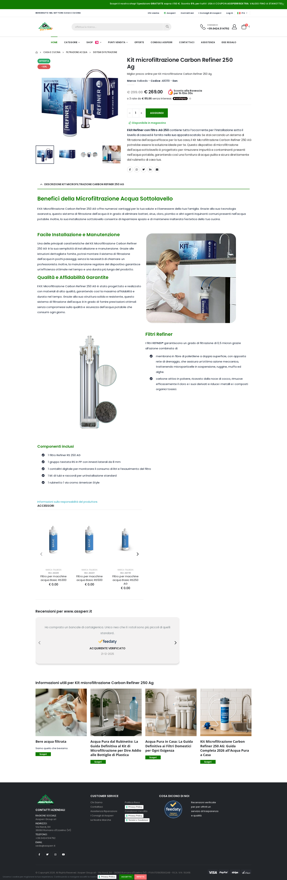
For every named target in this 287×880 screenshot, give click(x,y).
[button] (244, 26)
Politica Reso (132, 802)
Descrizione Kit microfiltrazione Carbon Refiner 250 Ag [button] (84, 184)
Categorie (70, 42)
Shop (92, 42)
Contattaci (187, 13)
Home (54, 42)
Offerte (139, 42)
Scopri (43, 754)
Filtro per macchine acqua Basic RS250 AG (125, 580)
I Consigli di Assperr (209, 13)
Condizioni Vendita (136, 811)
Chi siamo (153, 13)
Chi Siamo (96, 802)
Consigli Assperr (161, 42)
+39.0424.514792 (218, 28)
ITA (241, 13)
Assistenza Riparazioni (103, 811)
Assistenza (208, 42)
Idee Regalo (228, 42)
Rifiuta (140, 876)
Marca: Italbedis (53, 570)
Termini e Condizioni (138, 820)
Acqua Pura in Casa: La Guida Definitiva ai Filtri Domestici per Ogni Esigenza (169, 746)
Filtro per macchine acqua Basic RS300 (53, 578)
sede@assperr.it (45, 845)
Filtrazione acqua (76, 52)
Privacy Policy (108, 877)
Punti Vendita (116, 42)
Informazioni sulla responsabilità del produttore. (67, 502)
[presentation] (41, 554)
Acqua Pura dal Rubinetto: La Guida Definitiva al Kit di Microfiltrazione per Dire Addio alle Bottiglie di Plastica (115, 748)
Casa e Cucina (51, 52)
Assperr (170, 13)
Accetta (126, 876)
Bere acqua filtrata (51, 741)
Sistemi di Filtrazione (105, 52)
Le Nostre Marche (100, 820)
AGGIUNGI (157, 113)
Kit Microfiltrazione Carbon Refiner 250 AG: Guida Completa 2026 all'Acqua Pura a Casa (224, 748)
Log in (229, 13)
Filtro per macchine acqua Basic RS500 (89, 578)
